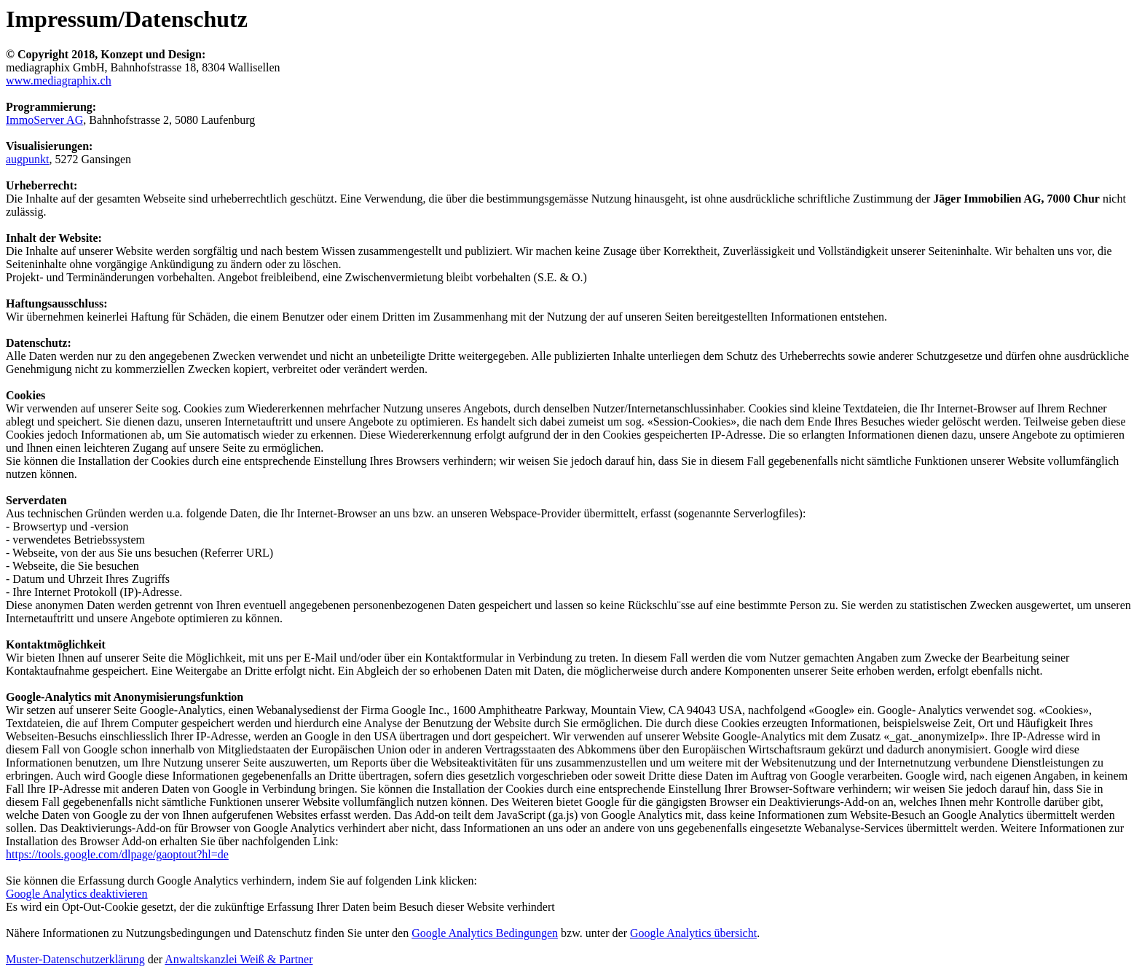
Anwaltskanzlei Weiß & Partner (238, 959)
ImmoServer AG (44, 120)
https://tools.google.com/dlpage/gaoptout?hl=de (117, 854)
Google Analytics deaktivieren (77, 893)
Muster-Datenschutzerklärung (75, 959)
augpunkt (28, 159)
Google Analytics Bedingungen (484, 933)
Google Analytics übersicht (693, 933)
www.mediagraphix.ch (58, 80)
